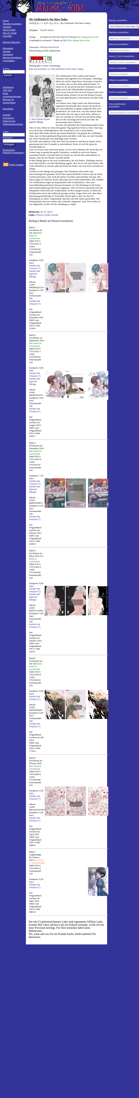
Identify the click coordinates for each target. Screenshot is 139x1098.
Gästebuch (8, 87)
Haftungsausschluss (13, 124)
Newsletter (8, 108)
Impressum (8, 118)
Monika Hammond (49, 47)
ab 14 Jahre (46, 212)
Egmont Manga (68, 37)
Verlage (6, 51)
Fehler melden (16, 164)
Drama (39, 215)
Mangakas (8, 48)
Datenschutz (9, 121)
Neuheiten (8, 54)
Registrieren (9, 150)
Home (6, 20)
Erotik (47, 215)
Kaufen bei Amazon (34, 267)
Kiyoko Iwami (47, 30)
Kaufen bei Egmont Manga (34, 274)
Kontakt (6, 115)
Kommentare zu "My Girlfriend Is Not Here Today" (59, 69)
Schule (54, 215)
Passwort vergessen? (13, 152)
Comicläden (9, 60)
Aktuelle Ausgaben (12, 24)
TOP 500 (7, 90)
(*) (39, 268)
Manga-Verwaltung (12, 57)
